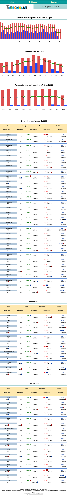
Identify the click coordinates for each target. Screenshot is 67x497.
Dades (11, 2)
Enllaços (33, 2)
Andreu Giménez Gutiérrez (36, 493)
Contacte (55, 2)
